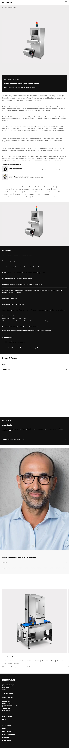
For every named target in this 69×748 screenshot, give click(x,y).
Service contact (6, 703)
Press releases (6, 710)
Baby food (31, 194)
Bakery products (28, 191)
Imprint (4, 728)
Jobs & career (6, 708)
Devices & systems (8, 191)
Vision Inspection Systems (10, 7)
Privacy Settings (6, 740)
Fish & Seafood (46, 194)
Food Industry (18, 191)
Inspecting (17, 194)
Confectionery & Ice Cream (41, 186)
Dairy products (7, 189)
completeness (46, 196)
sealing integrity (56, 196)
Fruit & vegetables (36, 196)
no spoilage (52, 186)
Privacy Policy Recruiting (8, 734)
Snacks (54, 189)
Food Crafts (29, 186)
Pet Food (48, 189)
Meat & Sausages (59, 191)
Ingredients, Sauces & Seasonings (21, 189)
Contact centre (6, 707)
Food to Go (21, 186)
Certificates (5, 737)
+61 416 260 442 (8, 693)
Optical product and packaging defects (43, 191)
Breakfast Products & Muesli (10, 196)
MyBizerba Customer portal (9, 705)
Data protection (6, 731)
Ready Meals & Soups (24, 196)
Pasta (38, 194)
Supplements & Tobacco (37, 189)
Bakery (24, 194)
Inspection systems (8, 194)
